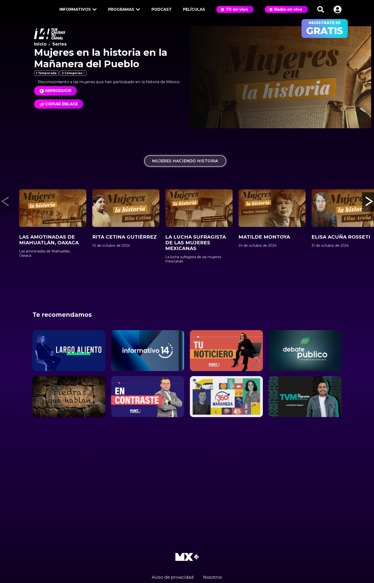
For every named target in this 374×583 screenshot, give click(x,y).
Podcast (161, 9)
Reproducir (58, 90)
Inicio (40, 44)
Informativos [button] (77, 10)
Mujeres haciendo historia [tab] (185, 161)
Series (59, 44)
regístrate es (324, 28)
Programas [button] (123, 10)
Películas (194, 9)
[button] (337, 9)
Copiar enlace (59, 104)
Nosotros (212, 577)
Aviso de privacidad (173, 577)
